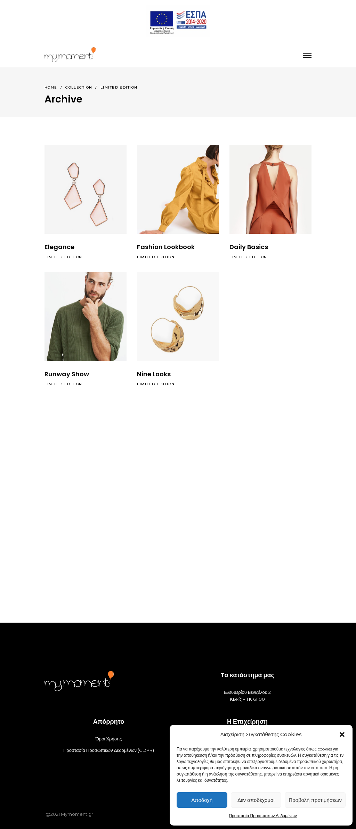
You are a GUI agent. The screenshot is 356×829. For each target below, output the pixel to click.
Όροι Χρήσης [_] (109, 738)
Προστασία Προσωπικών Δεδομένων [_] (263, 815)
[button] (342, 734)
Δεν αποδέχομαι (256, 800)
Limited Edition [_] (63, 257)
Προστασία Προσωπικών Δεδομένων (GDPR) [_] (108, 750)
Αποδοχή (201, 800)
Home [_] (50, 87)
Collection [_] (78, 87)
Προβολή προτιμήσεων (315, 800)
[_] (70, 54)
